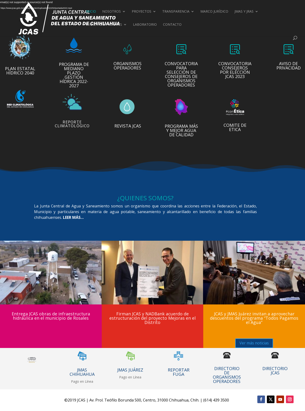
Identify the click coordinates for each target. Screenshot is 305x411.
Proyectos (141, 12)
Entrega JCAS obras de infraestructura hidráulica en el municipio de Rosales (51, 316)
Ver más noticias (254, 343)
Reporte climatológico (72, 122)
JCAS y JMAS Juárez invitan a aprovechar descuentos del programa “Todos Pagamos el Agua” (254, 318)
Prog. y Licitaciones (104, 25)
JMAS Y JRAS (244, 12)
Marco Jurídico (214, 12)
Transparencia (175, 12)
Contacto (172, 25)
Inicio (91, 12)
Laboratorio (145, 25)
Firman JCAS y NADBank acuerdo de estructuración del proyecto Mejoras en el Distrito (152, 318)
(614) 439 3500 (216, 400)
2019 (72, 400)
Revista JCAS (127, 124)
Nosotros (111, 12)
